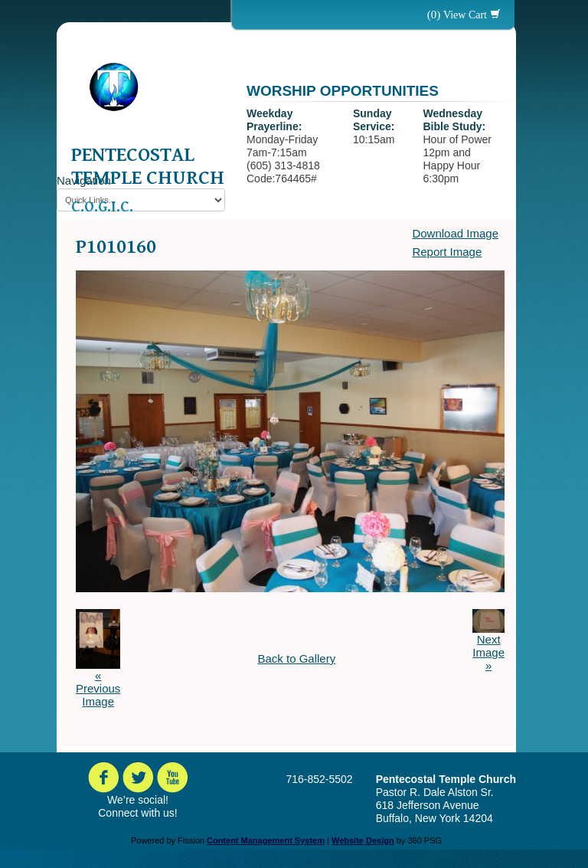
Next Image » (488, 652)
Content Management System (266, 840)
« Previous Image (98, 688)
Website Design (363, 840)
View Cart (465, 15)
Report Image (447, 251)
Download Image (455, 233)
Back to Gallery (296, 658)
